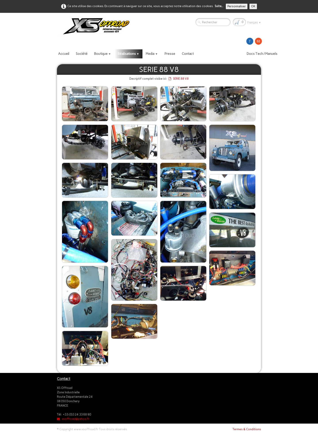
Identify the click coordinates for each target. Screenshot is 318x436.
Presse (170, 54)
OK (253, 6)
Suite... (219, 6)
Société (81, 54)
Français (254, 22)
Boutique (102, 54)
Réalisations (128, 54)
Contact (188, 54)
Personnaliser (236, 6)
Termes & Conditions (247, 429)
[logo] (95, 26)
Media (152, 54)
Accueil (63, 54)
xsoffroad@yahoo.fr (73, 419)
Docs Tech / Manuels (262, 54)
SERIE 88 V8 (179, 78)
